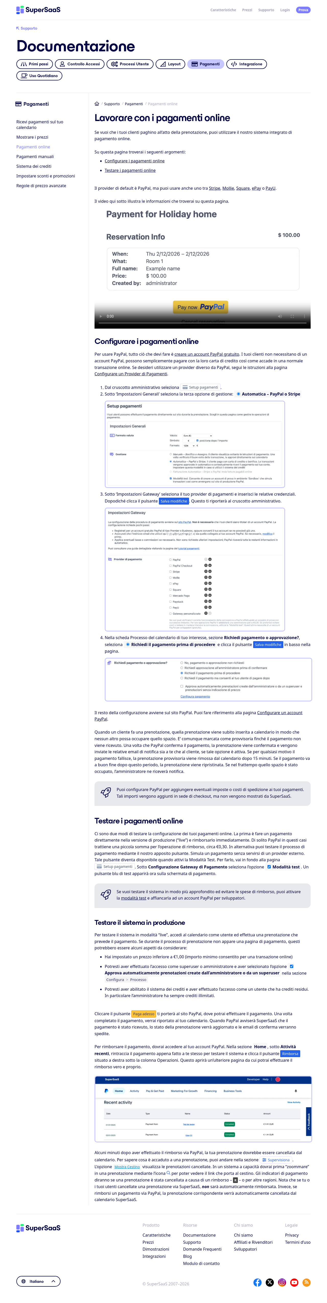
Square (243, 188)
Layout (170, 64)
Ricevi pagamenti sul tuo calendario (39, 124)
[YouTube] (294, 1282)
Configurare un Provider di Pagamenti (131, 374)
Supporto (266, 9)
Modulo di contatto (201, 1263)
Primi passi (34, 64)
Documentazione (199, 1235)
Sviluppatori (245, 1249)
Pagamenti (134, 103)
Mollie (228, 188)
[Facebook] (257, 1282)
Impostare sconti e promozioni (45, 176)
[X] (270, 1282)
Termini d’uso (298, 1242)
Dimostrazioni (156, 1249)
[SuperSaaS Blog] (306, 1282)
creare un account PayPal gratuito (206, 354)
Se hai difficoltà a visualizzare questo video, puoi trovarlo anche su (203, 268)
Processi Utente (130, 64)
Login (285, 9)
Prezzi (247, 9)
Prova (303, 9)
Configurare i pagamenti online (135, 161)
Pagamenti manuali (35, 156)
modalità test (133, 898)
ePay (256, 188)
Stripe (214, 188)
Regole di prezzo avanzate (41, 185)
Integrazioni (154, 1256)
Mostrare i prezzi (32, 137)
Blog (187, 1256)
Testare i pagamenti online (130, 170)
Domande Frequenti (202, 1249)
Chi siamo (243, 1235)
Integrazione (247, 64)
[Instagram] (282, 1282)
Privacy (292, 1235)
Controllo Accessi (79, 64)
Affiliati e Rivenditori (253, 1242)
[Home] (38, 10)
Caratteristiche (223, 9)
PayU (270, 188)
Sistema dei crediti (34, 166)
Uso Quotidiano (39, 75)
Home (97, 104)
